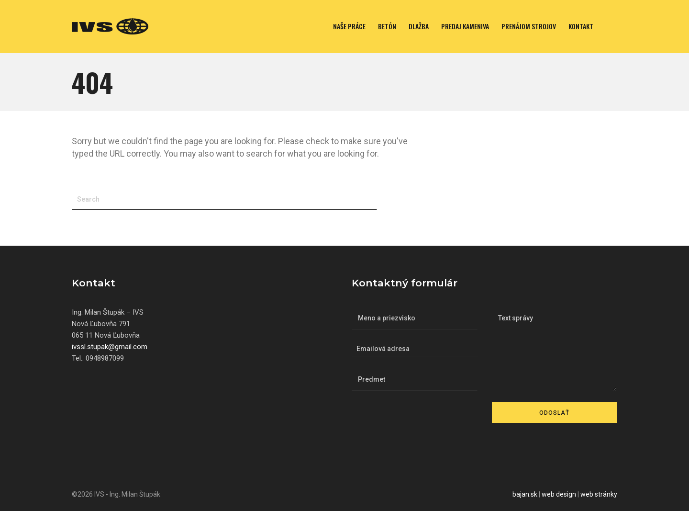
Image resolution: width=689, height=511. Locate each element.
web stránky (598, 494)
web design (559, 494)
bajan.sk (524, 494)
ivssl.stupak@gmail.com (109, 346)
